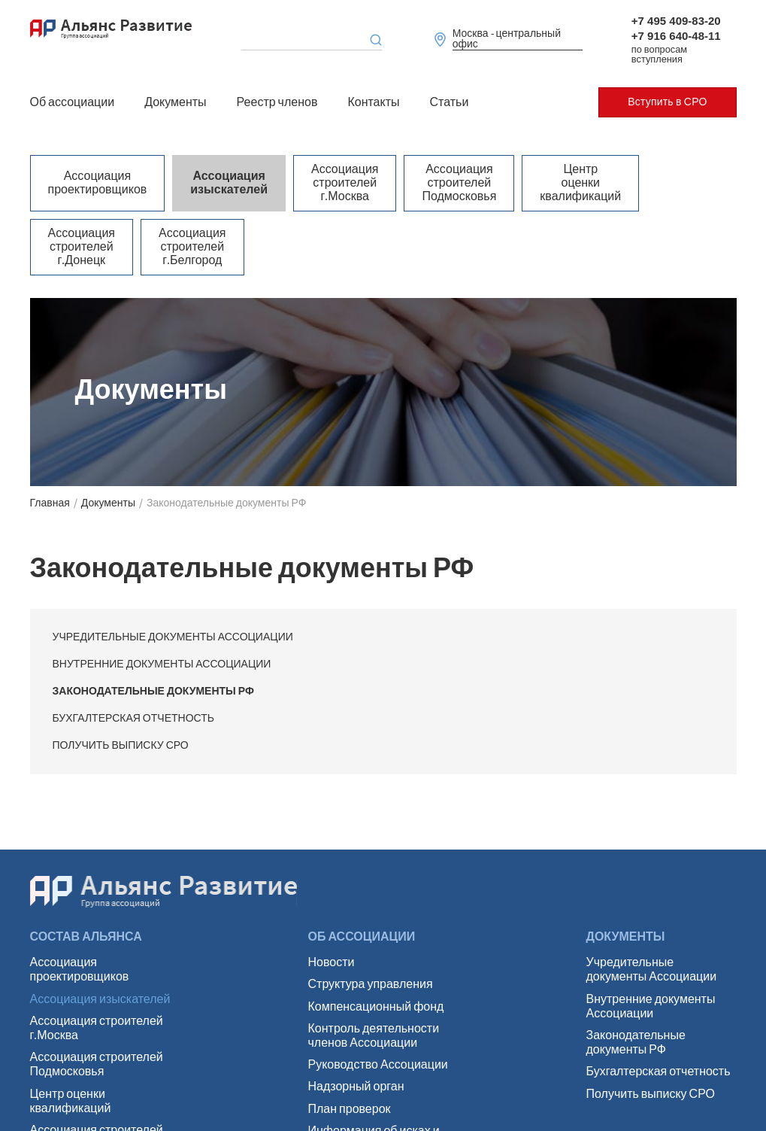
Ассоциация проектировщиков (97, 183)
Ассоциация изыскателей (227, 182)
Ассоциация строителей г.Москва (343, 183)
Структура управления (370, 984)
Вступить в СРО (667, 102)
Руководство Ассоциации (378, 1065)
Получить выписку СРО (121, 745)
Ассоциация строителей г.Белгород (191, 247)
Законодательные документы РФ (153, 691)
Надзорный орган (356, 1087)
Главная (50, 503)
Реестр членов (277, 102)
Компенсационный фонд (376, 1007)
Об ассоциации (72, 102)
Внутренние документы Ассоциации (162, 664)
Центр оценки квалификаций (577, 183)
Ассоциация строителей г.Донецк (81, 247)
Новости (331, 963)
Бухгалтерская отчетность (133, 718)
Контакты (373, 102)
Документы (175, 102)
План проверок (349, 1109)
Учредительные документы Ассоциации (173, 637)
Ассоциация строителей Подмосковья (457, 183)
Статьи (449, 102)
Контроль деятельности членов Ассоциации (374, 1036)
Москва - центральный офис (507, 39)
